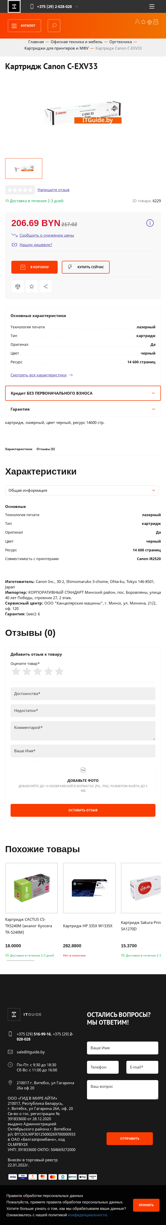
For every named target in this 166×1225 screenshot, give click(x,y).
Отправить (129, 1138)
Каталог (22, 26)
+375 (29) (34, 1033)
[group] (83, 113)
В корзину (34, 267)
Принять (146, 1205)
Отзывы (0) (46, 449)
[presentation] (126, 1116)
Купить (85, 267)
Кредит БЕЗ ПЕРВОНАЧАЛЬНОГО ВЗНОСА (83, 393)
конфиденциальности (87, 1215)
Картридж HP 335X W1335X (87, 925)
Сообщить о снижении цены (42, 235)
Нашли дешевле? (31, 245)
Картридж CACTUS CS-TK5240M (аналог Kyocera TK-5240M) (28, 926)
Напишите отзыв (53, 189)
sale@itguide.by (31, 1051)
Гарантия (83, 409)
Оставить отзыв (83, 810)
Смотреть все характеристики (42, 374)
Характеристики (18, 449)
